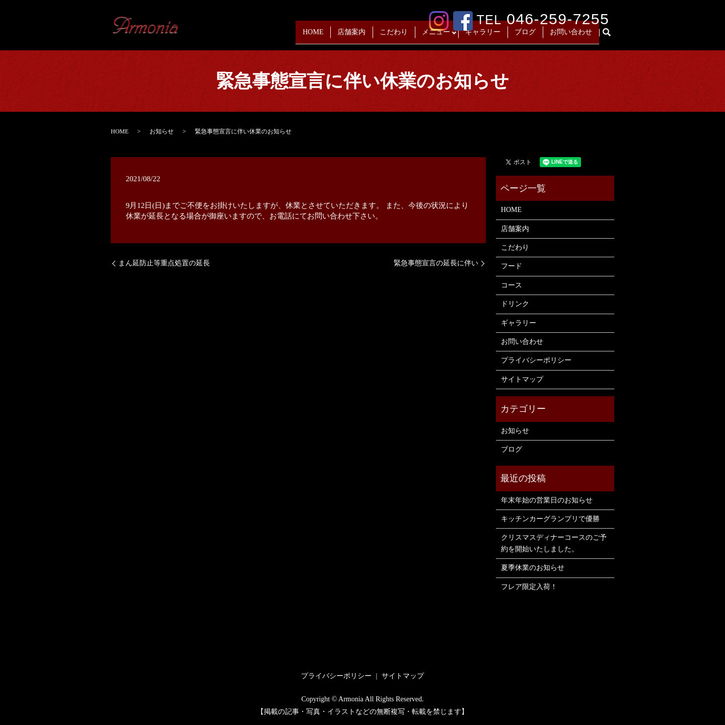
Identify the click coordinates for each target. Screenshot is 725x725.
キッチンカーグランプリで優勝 (550, 519)
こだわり (391, 36)
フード (511, 266)
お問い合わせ (571, 36)
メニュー (433, 36)
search (610, 36)
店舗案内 (349, 36)
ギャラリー (482, 36)
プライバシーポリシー (536, 360)
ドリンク (515, 304)
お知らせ (162, 131)
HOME (310, 36)
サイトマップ (522, 379)
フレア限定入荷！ (529, 587)
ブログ (525, 36)
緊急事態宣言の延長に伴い (436, 263)
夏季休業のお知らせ (532, 567)
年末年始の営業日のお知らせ (547, 500)
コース (511, 285)
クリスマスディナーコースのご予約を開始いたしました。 (554, 543)
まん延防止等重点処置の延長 (164, 263)
